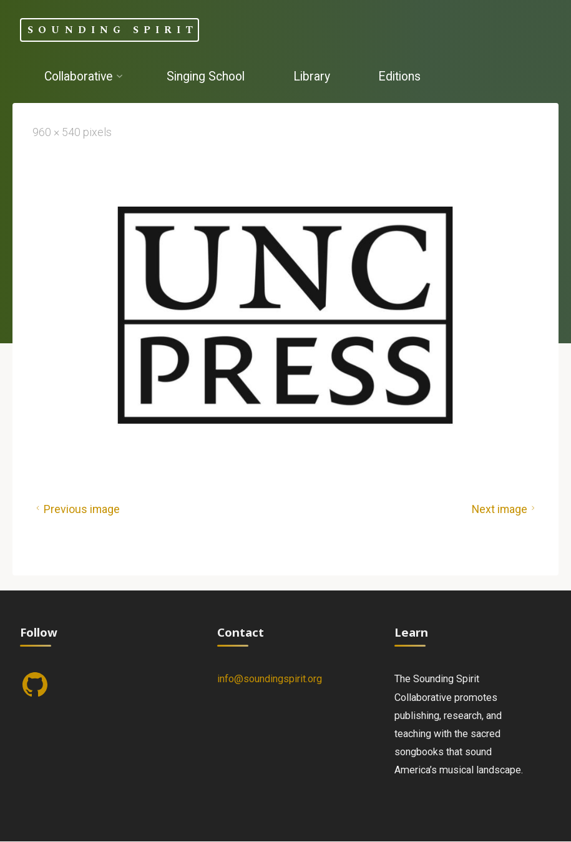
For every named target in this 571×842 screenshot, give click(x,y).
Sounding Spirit (112, 29)
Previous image (76, 509)
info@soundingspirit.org (269, 679)
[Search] (139, 124)
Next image (505, 509)
